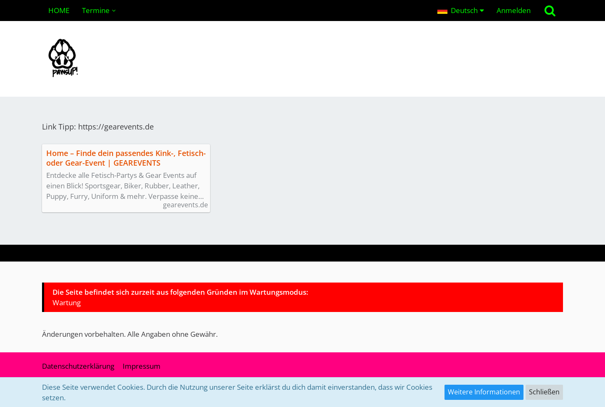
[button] (460, 10)
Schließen (544, 391)
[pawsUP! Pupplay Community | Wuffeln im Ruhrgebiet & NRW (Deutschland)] (302, 59)
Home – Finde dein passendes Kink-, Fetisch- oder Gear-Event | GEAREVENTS (126, 158)
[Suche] (550, 10)
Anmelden (514, 10)
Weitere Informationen (484, 391)
